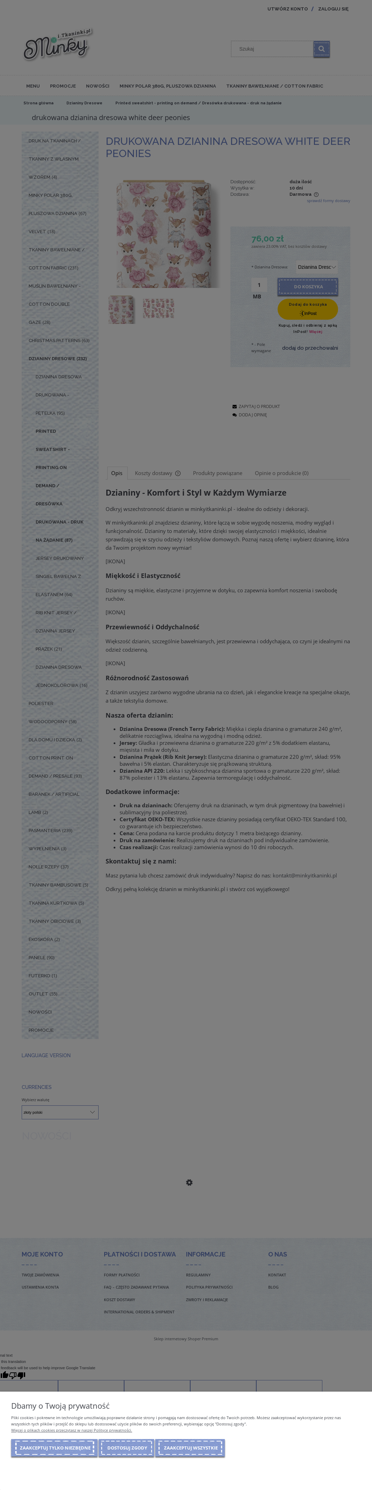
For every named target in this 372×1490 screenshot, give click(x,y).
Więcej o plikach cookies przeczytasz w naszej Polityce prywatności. (71, 1430)
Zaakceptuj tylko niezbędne (55, 1448)
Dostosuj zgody (127, 1448)
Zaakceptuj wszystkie (191, 1448)
